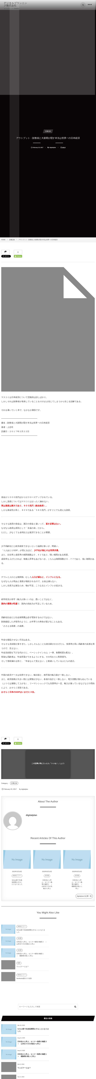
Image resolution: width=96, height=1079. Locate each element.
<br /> (8, 466)
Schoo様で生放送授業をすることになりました (17, 884)
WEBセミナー (17, 877)
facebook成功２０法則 (24, 956)
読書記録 (14, 783)
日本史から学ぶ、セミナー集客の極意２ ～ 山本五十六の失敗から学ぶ (48, 886)
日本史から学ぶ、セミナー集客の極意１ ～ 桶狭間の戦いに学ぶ (78, 886)
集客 (65, 941)
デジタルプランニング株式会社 (15, 4)
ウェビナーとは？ (69, 944)
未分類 (47, 877)
